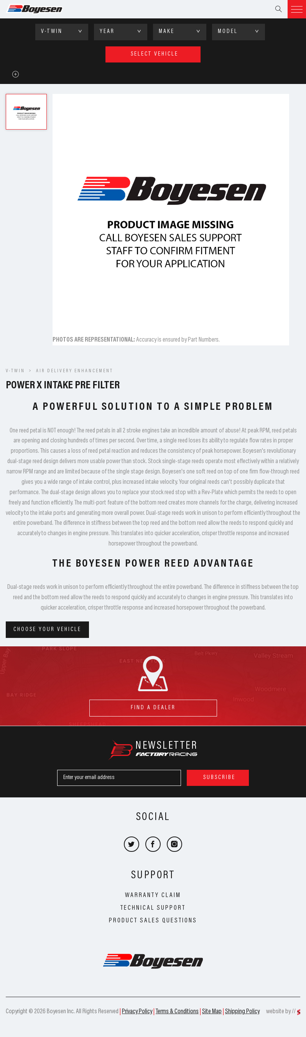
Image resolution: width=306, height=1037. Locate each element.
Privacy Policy (137, 1012)
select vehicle (154, 54)
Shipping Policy (242, 1012)
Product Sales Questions (153, 921)
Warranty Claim (153, 895)
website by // (281, 1012)
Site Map (212, 1012)
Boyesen (44, 9)
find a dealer (153, 705)
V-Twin (15, 371)
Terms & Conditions (177, 1012)
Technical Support (153, 908)
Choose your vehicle (47, 630)
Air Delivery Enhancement (74, 371)
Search (278, 9)
